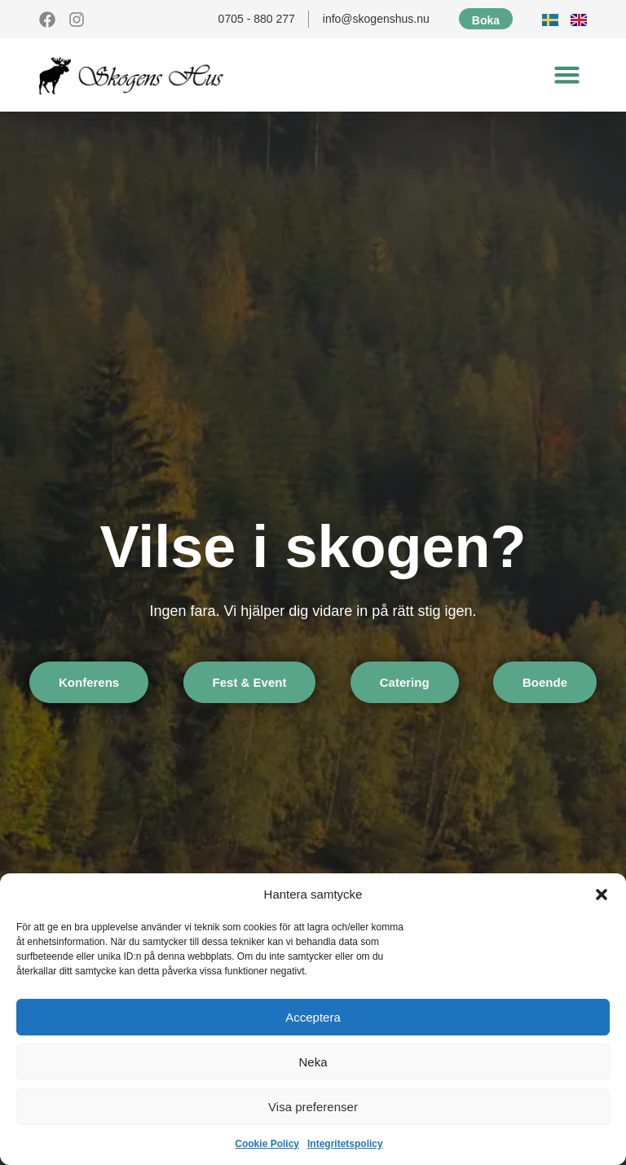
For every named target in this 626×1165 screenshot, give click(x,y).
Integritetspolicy (345, 1144)
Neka (312, 1062)
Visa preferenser (313, 1107)
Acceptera (313, 1017)
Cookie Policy (267, 1144)
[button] (601, 894)
